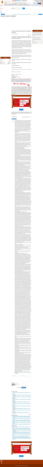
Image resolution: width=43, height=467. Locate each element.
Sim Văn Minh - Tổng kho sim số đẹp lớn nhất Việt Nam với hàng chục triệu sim (37, 35)
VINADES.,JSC (26, 465)
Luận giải (21, 109)
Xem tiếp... (30, 414)
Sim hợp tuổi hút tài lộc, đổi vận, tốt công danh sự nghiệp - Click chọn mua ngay (37, 40)
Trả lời (22, 131)
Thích (25, 131)
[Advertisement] (21, 23)
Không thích (29, 131)
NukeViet (19, 465)
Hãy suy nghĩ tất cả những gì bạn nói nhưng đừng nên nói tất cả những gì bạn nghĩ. (22, 14)
